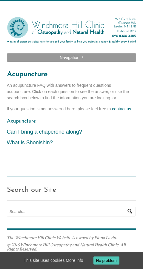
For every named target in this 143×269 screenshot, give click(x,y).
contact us (121, 108)
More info (74, 260)
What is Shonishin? (30, 143)
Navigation (69, 57)
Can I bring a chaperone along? (44, 132)
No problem (106, 260)
